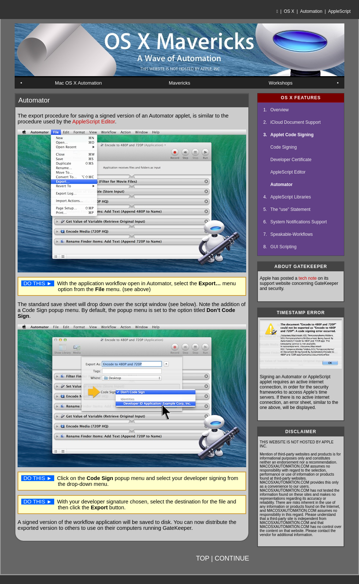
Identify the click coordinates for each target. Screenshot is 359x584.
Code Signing (283, 147)
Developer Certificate (290, 159)
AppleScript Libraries (290, 197)
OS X (289, 11)
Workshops (281, 83)
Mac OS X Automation (78, 83)
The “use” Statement (290, 209)
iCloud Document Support (295, 122)
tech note (308, 278)
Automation (311, 11)
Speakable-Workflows (291, 234)
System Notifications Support (298, 221)
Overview (279, 109)
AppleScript (339, 11)
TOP (202, 558)
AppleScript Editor (93, 121)
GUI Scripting (283, 246)
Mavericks (179, 83)
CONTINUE (232, 558)
